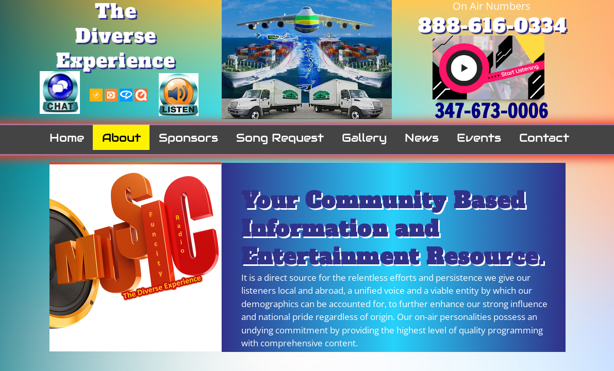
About (121, 137)
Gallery (364, 137)
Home (66, 137)
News (422, 137)
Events (479, 137)
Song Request (280, 137)
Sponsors (188, 137)
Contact (544, 137)
